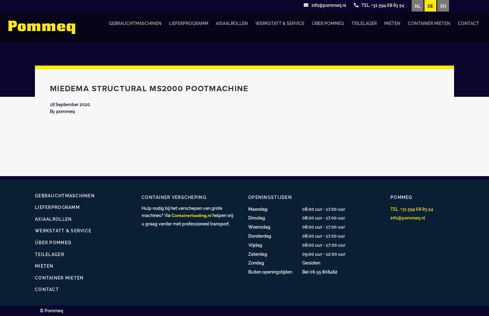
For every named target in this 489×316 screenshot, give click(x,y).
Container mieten (429, 23)
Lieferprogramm (188, 23)
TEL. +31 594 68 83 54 (411, 209)
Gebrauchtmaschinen (135, 23)
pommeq (65, 111)
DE (430, 6)
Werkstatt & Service (279, 23)
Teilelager (364, 23)
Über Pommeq (328, 23)
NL (418, 6)
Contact (468, 23)
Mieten (392, 23)
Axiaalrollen (232, 23)
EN (443, 6)
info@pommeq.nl (407, 217)
